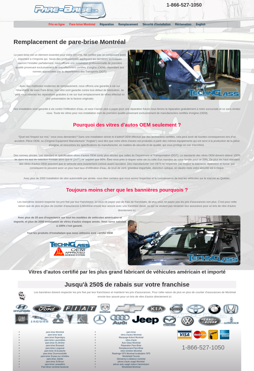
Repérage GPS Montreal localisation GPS (131, 353)
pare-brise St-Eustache (54, 351)
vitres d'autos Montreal (131, 335)
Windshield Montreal (131, 367)
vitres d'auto (131, 340)
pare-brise (131, 332)
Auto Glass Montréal (131, 343)
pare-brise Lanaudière (55, 364)
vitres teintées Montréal (131, 351)
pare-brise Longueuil (55, 348)
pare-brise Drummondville (55, 353)
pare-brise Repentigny (55, 337)
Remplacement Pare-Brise (131, 348)
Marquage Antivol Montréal (131, 337)
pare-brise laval (55, 335)
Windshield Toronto (131, 356)
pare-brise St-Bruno (55, 361)
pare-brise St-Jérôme (55, 343)
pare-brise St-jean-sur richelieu (55, 356)
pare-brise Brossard (55, 345)
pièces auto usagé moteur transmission (131, 364)
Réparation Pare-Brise (131, 345)
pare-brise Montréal (55, 332)
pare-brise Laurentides (55, 340)
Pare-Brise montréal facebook (54, 367)
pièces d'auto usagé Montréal (131, 361)
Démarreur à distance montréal (131, 359)
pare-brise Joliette (55, 359)
